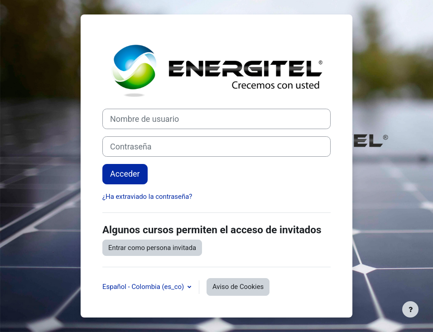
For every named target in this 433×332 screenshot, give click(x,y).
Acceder (125, 173)
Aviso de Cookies (238, 287)
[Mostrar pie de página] (410, 309)
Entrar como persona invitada (152, 248)
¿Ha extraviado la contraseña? (147, 196)
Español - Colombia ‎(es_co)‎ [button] (144, 287)
